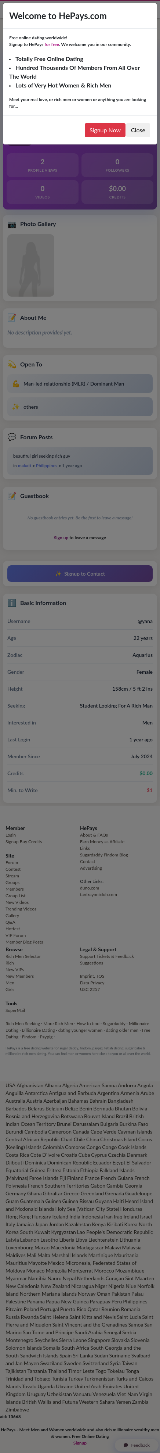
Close (138, 129)
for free (51, 44)
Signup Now (105, 129)
